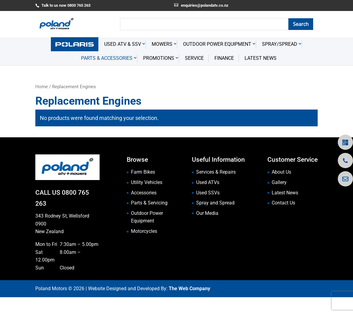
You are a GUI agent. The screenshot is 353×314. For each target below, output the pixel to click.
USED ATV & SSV (122, 61)
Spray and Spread (215, 220)
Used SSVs (208, 209)
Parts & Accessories (106, 75)
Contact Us (283, 220)
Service (194, 75)
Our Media (207, 230)
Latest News (261, 75)
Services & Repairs (216, 189)
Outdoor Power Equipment (217, 61)
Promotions (158, 75)
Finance (224, 75)
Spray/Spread (279, 61)
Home (41, 103)
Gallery (279, 199)
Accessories (144, 209)
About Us (281, 189)
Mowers (162, 61)
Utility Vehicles (146, 199)
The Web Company (189, 306)
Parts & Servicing (149, 220)
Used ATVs (207, 199)
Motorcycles (144, 248)
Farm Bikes (143, 189)
